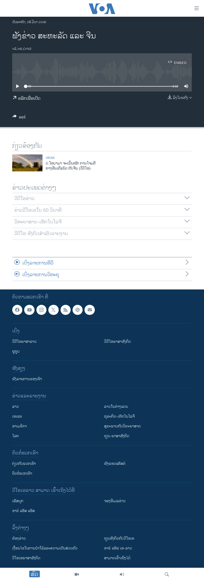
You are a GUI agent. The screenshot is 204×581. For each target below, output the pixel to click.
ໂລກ (15, 436)
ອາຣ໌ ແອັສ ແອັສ (23, 511)
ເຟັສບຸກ (17, 501)
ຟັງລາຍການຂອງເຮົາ (27, 379)
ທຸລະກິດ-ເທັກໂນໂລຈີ (119, 416)
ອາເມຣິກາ (19, 426)
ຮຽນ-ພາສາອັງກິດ (116, 436)
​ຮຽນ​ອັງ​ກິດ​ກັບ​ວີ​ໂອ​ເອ (119, 538)
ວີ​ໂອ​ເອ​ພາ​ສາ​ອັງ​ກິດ (26, 558)
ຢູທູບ (16, 351)
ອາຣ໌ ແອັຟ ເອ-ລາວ (118, 548)
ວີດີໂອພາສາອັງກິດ (117, 341)
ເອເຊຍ (50, 158)
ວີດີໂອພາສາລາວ (24, 341)
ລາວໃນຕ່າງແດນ (116, 406)
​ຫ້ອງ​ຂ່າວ (19, 538)
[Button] (19, 118)
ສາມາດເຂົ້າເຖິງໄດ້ (117, 558)
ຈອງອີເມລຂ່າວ (115, 501)
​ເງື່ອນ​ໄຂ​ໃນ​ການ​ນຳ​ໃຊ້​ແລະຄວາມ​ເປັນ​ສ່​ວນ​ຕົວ (45, 548)
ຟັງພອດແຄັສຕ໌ (114, 463)
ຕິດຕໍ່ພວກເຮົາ (22, 473)
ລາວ (15, 406)
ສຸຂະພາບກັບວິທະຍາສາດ (122, 426)
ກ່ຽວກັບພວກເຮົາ (24, 463)
